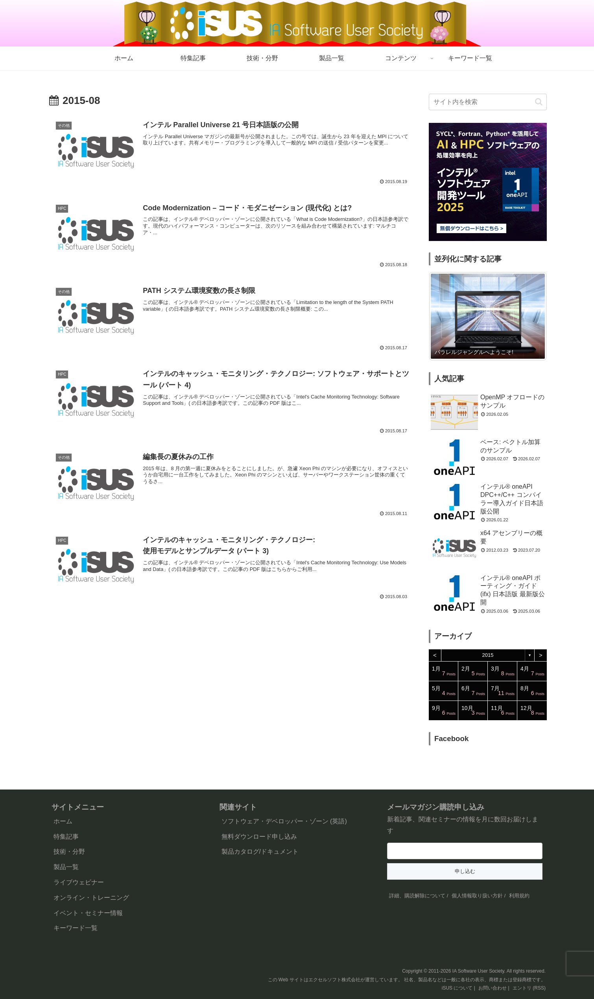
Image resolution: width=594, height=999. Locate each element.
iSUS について (457, 988)
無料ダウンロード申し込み (259, 836)
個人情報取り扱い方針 (477, 896)
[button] (539, 101)
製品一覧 (66, 867)
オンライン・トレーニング (91, 897)
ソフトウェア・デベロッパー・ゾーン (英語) (284, 821)
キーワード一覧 (75, 928)
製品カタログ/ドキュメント (260, 851)
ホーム (62, 821)
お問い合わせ (492, 988)
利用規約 (519, 896)
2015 (488, 655)
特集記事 (66, 836)
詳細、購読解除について (417, 896)
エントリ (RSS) (529, 988)
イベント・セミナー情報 (88, 913)
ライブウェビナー (78, 882)
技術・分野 (69, 851)
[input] (488, 102)
